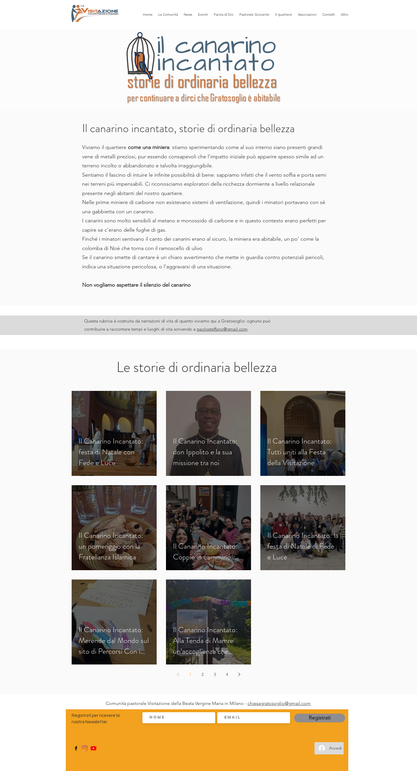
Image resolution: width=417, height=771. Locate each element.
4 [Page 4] (227, 674)
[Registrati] (319, 718)
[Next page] (239, 674)
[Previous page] (178, 674)
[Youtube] (93, 748)
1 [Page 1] (190, 674)
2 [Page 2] (203, 674)
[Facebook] (76, 748)
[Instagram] (85, 748)
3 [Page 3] (215, 674)
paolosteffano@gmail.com (222, 329)
